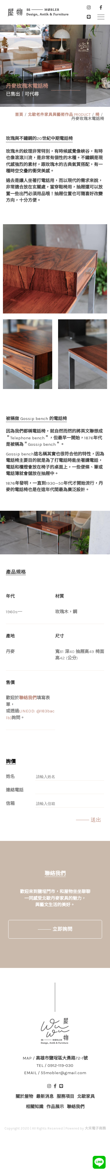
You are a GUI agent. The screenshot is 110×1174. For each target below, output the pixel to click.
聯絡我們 (28, 697)
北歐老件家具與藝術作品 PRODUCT (59, 114)
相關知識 (34, 1106)
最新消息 (45, 1096)
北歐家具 (86, 1096)
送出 (96, 820)
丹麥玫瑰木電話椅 (87, 118)
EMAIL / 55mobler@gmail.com (55, 1073)
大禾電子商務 (95, 1128)
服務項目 (65, 1096)
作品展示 (55, 1106)
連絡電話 (14, 790)
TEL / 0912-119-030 (55, 1065)
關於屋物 (24, 1096)
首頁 (19, 114)
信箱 (10, 803)
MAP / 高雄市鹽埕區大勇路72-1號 (55, 1058)
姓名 (10, 776)
